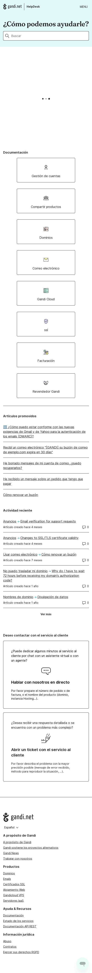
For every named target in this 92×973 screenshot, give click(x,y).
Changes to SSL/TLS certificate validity (49, 538)
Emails (7, 878)
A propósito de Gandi (17, 842)
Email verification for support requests (48, 521)
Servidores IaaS (13, 900)
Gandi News (11, 853)
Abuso (7, 941)
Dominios (9, 873)
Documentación (13, 915)
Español (11, 827)
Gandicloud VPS (13, 895)
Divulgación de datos (52, 597)
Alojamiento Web (14, 889)
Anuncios (9, 521)
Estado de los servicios (18, 921)
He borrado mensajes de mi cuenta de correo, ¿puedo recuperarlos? (42, 465)
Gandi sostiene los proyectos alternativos (30, 847)
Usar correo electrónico (20, 554)
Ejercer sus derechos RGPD (21, 952)
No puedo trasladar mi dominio (25, 571)
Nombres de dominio (18, 597)
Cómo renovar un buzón (20, 495)
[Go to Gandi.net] (46, 817)
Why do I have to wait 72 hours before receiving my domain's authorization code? (44, 575)
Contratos (9, 946)
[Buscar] (50, 36)
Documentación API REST (19, 926)
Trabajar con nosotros (17, 858)
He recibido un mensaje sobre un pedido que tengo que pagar (43, 481)
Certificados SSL (14, 884)
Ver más (47, 614)
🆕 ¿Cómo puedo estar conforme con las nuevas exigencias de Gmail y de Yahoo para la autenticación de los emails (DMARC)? (44, 431)
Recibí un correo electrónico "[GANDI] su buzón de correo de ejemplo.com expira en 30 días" (45, 449)
